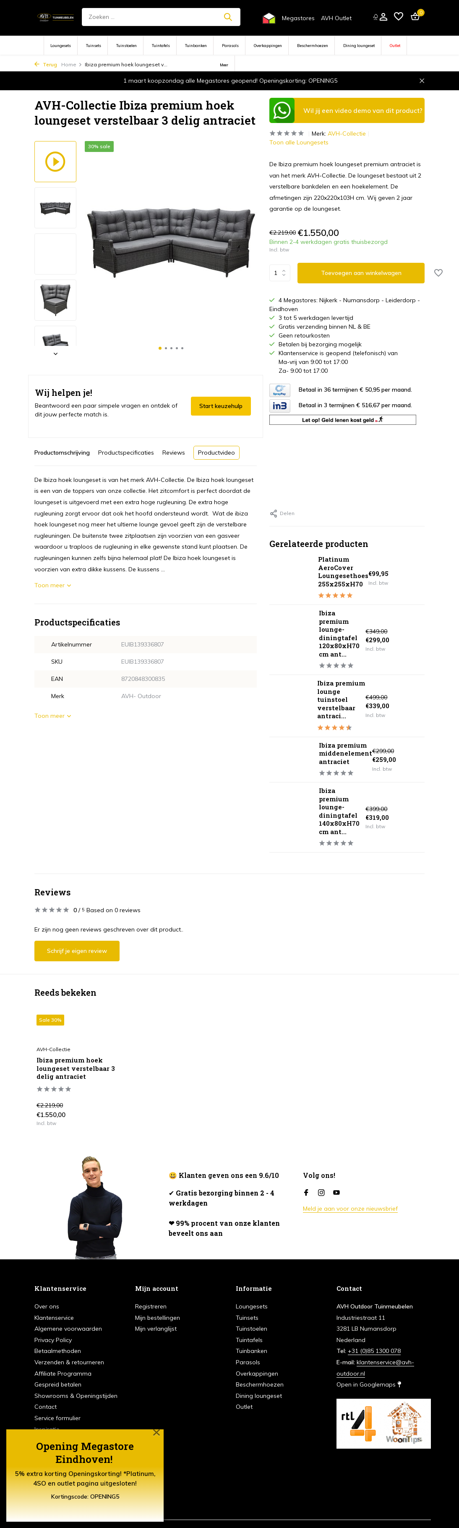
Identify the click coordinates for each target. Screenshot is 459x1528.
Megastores (298, 18)
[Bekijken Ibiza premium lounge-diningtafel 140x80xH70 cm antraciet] (291, 817)
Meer (224, 65)
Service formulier (57, 1418)
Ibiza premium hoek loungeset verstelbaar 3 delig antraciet (76, 1068)
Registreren (151, 1306)
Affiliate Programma (62, 1373)
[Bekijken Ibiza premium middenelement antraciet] (291, 759)
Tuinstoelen (126, 45)
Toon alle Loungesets (299, 142)
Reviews (173, 452)
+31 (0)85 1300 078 (374, 1351)
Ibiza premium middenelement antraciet (345, 753)
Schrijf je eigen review (77, 951)
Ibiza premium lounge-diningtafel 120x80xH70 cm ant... (339, 633)
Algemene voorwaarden (68, 1328)
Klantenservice (54, 1317)
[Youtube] (336, 1193)
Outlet (395, 45)
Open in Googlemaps (368, 1384)
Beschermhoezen (312, 45)
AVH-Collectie (347, 133)
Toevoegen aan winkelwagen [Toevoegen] (361, 273)
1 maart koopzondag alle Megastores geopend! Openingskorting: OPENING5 (230, 80)
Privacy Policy (53, 1340)
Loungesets (60, 45)
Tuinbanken (196, 45)
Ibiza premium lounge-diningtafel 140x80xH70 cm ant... (339, 811)
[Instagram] (321, 1193)
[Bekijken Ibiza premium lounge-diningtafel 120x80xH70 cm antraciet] (291, 639)
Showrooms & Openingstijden (75, 1396)
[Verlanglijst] (398, 17)
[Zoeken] (161, 17)
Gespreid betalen (57, 1384)
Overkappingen (268, 45)
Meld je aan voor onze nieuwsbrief (350, 1208)
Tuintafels (161, 45)
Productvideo (216, 452)
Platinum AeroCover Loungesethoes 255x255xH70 (343, 571)
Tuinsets (93, 45)
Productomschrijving (62, 452)
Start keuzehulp (221, 406)
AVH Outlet (336, 18)
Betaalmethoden (57, 1351)
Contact (45, 1406)
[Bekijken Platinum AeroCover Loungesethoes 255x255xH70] (290, 578)
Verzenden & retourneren (69, 1362)
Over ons (46, 1306)
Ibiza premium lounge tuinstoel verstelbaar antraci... (341, 699)
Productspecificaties (126, 452)
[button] (160, 348)
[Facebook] (306, 1193)
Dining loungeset (359, 45)
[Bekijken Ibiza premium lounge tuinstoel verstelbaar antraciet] (290, 705)
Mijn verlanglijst (156, 1328)
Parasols (230, 45)
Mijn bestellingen (157, 1317)
